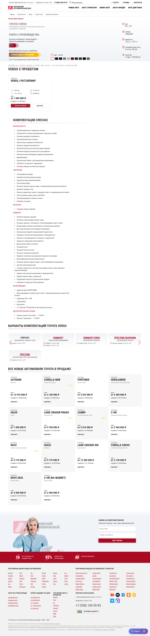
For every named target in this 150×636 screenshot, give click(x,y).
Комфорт (58, 337)
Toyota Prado (96, 573)
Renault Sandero (131, 584)
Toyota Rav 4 (113, 573)
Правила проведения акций (51, 624)
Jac (9, 584)
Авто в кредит (119, 8)
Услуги (115, 3)
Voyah (44, 584)
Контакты (138, 3)
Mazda (66, 576)
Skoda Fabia (96, 589)
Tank (54, 576)
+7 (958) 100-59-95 (60, 3)
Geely (54, 578)
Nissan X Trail (113, 581)
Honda (44, 576)
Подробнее (40, 106)
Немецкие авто (13, 600)
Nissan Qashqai (130, 581)
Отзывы (126, 3)
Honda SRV (79, 587)
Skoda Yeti (112, 589)
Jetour (66, 584)
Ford (20, 573)
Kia (31, 573)
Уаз (65, 573)
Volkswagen (45, 581)
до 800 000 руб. (35, 600)
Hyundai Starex (96, 578)
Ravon (10, 587)
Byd (32, 584)
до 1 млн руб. (35, 603)
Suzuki (10, 578)
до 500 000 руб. (35, 597)
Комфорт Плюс (91, 337)
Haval (43, 578)
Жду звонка (117, 540)
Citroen (10, 581)
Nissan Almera (80, 584)
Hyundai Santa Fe (114, 578)
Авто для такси (135, 8)
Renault (10, 573)
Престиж (25, 354)
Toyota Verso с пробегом (22, 55)
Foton (21, 584)
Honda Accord (96, 587)
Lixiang (44, 587)
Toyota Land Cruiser (81, 573)
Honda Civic (112, 587)
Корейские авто (13, 603)
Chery (66, 578)
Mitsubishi (34, 578)
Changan (33, 581)
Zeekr (66, 581)
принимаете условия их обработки (104, 629)
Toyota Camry (130, 573)
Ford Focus (79, 581)
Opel (32, 576)
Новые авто (74, 8)
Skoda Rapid (79, 589)
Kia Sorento (112, 576)
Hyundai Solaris (80, 578)
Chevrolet (56, 605)
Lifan (20, 581)
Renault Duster (113, 584)
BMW (54, 614)
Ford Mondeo (96, 581)
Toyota (44, 573)
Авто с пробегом (89, 8)
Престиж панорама (125, 337)
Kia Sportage (79, 576)
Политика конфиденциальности (46, 627)
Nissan (55, 573)
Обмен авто (104, 8)
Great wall (22, 587)
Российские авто (13, 605)
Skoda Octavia (130, 587)
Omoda (33, 587)
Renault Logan (96, 584)
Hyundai (10, 576)
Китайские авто (13, 597)
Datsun (55, 581)
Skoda (21, 576)
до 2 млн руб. (35, 608)
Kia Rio (94, 576)
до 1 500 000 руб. (36, 605)
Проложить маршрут (91, 611)
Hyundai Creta (130, 578)
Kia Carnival (129, 576)
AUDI (54, 616)
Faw (54, 584)
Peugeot (21, 578)
